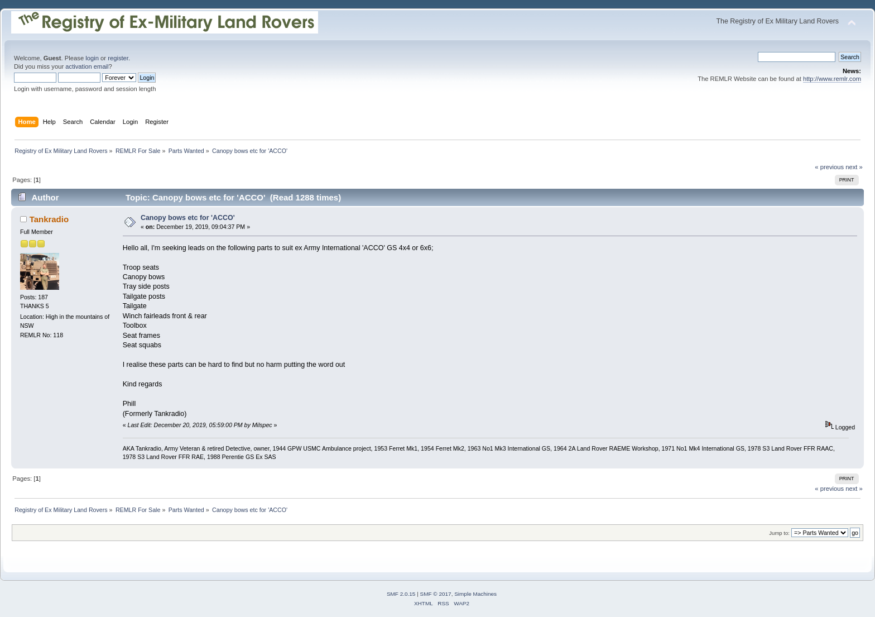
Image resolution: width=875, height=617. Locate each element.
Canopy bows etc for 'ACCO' (188, 218)
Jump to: (779, 533)
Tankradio (49, 219)
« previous (829, 167)
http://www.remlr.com (832, 78)
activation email (86, 66)
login (92, 58)
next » (854, 167)
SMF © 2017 (435, 594)
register (118, 58)
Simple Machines (475, 594)
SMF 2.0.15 (401, 594)
